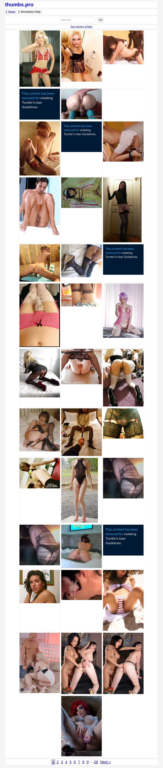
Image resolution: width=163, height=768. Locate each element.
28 (96, 762)
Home (11, 11)
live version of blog (81, 26)
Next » (105, 762)
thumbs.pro (19, 4)
